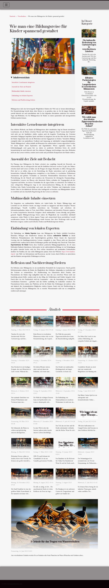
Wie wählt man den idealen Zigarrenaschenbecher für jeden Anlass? (92, 121)
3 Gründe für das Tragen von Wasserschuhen (55, 541)
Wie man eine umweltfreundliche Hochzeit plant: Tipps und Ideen (22, 355)
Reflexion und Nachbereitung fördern (23, 100)
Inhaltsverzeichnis (21, 77)
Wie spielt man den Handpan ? (66, 474)
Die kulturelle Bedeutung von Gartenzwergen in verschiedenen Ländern (89, 46)
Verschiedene (22, 16)
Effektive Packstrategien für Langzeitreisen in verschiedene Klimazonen (89, 83)
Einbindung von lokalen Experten (22, 95)
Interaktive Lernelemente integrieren (23, 82)
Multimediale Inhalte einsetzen (21, 91)
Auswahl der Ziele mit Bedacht (21, 87)
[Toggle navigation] (6, 4)
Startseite (12, 16)
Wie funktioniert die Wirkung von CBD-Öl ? (44, 445)
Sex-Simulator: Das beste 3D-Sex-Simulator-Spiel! (66, 447)
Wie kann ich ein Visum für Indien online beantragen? (88, 477)
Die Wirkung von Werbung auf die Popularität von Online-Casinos (44, 416)
